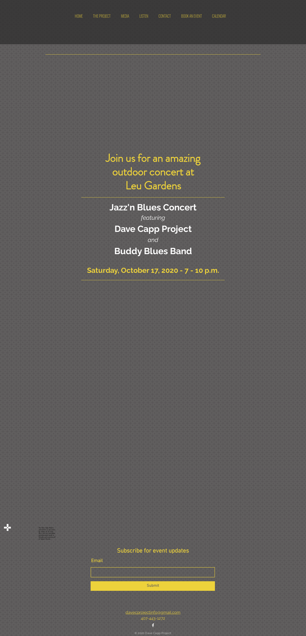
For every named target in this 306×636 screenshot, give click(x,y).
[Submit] (153, 586)
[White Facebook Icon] (153, 625)
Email (97, 561)
